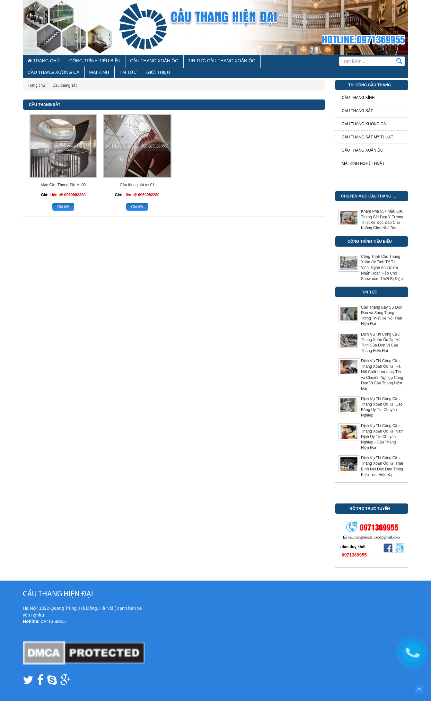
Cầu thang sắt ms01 (137, 174)
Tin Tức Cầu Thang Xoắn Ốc (163, 61)
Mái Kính (245, 61)
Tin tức (264, 61)
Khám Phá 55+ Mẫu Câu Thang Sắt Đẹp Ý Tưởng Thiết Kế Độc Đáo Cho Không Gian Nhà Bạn (382, 209)
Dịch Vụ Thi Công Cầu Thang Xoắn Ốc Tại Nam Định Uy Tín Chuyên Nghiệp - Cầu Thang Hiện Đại (382, 426)
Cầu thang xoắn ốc (362, 140)
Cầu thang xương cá (364, 113)
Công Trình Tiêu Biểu (73, 61)
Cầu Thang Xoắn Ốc (115, 61)
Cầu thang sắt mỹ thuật (367, 127)
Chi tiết (63, 196)
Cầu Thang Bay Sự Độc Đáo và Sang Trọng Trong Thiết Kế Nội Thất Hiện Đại (381, 305)
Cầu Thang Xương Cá (214, 61)
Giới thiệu (283, 61)
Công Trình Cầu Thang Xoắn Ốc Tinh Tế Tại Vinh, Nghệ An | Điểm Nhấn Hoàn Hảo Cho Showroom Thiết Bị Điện (382, 257)
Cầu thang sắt (44, 94)
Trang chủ (36, 61)
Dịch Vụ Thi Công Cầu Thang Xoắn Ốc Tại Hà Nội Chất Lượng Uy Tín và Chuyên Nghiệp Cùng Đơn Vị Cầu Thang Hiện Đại (382, 364)
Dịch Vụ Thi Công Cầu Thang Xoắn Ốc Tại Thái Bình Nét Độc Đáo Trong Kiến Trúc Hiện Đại (382, 455)
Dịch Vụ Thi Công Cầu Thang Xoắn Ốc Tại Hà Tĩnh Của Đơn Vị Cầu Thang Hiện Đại (380, 332)
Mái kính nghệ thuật (363, 153)
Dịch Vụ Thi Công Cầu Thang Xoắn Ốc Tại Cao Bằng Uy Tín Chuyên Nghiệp (382, 396)
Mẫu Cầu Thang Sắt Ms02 (63, 174)
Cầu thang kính (358, 87)
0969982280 (75, 184)
